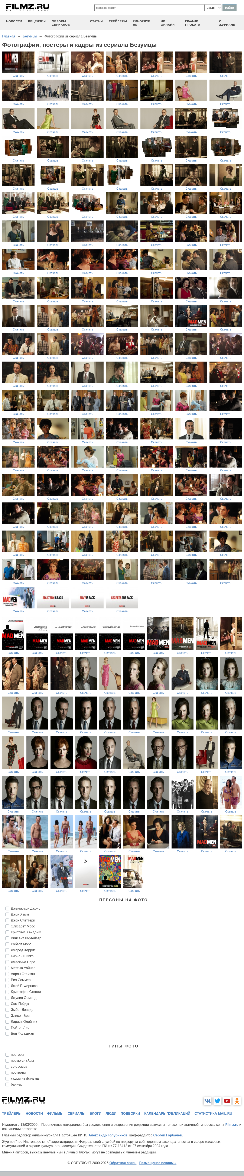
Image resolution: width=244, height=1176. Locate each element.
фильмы (55, 1113)
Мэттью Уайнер (23, 968)
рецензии (37, 21)
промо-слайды (22, 1060)
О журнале (227, 23)
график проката (192, 23)
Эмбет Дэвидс (22, 1009)
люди (111, 1113)
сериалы (76, 1113)
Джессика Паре (23, 962)
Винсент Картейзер (26, 938)
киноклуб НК (141, 23)
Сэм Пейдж (20, 1004)
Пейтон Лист (21, 1027)
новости (14, 21)
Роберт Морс (21, 944)
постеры (17, 1054)
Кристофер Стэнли (26, 992)
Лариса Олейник (24, 1021)
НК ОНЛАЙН (168, 23)
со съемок (19, 1066)
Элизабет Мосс (23, 926)
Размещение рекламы (157, 1163)
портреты (18, 1072)
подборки (130, 1113)
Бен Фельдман (22, 1033)
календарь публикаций (167, 1113)
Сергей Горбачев (167, 1135)
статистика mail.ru (213, 1113)
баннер (16, 1084)
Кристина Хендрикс (26, 932)
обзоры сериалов (61, 23)
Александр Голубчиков (107, 1135)
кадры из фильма (25, 1078)
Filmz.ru (231, 1124)
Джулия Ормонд (23, 998)
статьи (96, 21)
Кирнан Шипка (22, 956)
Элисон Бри (20, 1015)
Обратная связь (123, 1163)
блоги (95, 1113)
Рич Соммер (21, 980)
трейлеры (118, 21)
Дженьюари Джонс (25, 908)
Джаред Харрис (23, 950)
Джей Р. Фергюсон (25, 986)
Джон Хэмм (20, 914)
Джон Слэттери (23, 920)
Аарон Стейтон (23, 974)
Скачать (18, 75)
